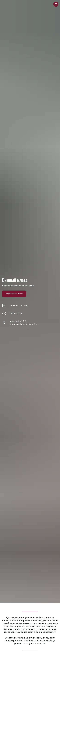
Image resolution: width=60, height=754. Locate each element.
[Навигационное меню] (56, 4)
